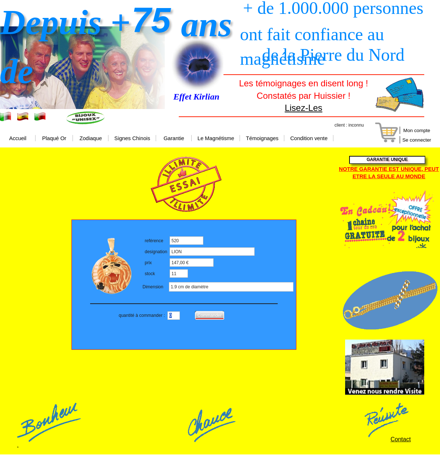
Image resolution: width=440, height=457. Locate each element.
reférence (154, 240)
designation (156, 251)
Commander (209, 315)
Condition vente (309, 139)
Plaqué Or (54, 139)
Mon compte (416, 130)
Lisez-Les (303, 108)
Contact (401, 439)
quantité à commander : (142, 315)
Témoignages (262, 139)
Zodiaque (91, 139)
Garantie (173, 139)
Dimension (153, 286)
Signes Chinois (132, 139)
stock (150, 273)
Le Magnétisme (215, 139)
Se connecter (416, 140)
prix (148, 262)
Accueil (17, 139)
